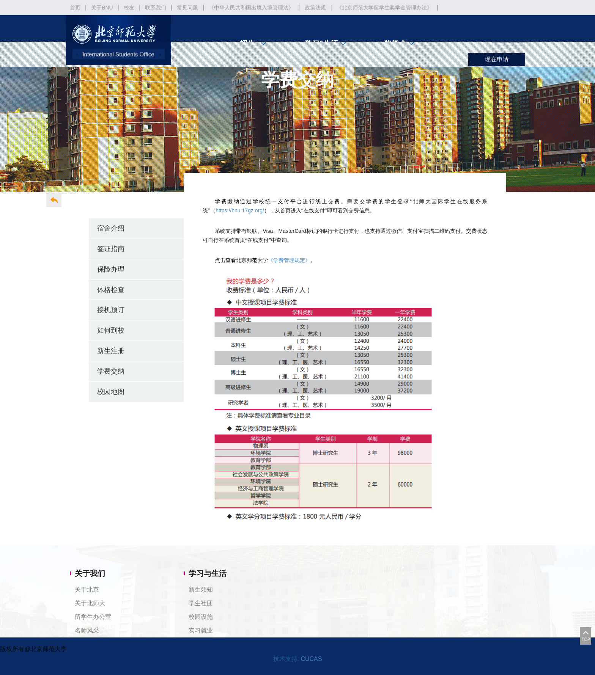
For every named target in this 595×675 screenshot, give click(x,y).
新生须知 (201, 589)
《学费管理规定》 (289, 260)
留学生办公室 (93, 617)
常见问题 (187, 8)
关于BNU (102, 8)
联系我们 (155, 8)
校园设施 (201, 617)
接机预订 (110, 309)
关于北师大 (90, 603)
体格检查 (110, 289)
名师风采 (87, 630)
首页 (75, 8)
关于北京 (87, 589)
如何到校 (110, 330)
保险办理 (110, 269)
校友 (129, 8)
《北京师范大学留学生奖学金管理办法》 (384, 8)
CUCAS (311, 659)
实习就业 (201, 630)
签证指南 (110, 248)
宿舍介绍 (110, 228)
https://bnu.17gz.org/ (240, 210)
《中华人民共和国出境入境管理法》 (251, 8)
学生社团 (201, 603)
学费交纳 (110, 371)
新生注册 (110, 350)
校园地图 (110, 391)
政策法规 (315, 8)
